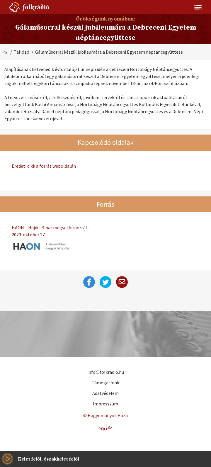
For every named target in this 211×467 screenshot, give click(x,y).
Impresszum (105, 404)
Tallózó (21, 52)
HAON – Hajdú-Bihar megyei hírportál (105, 231)
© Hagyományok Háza (105, 415)
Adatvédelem (105, 393)
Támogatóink (105, 383)
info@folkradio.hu (105, 372)
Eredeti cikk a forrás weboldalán (44, 166)
